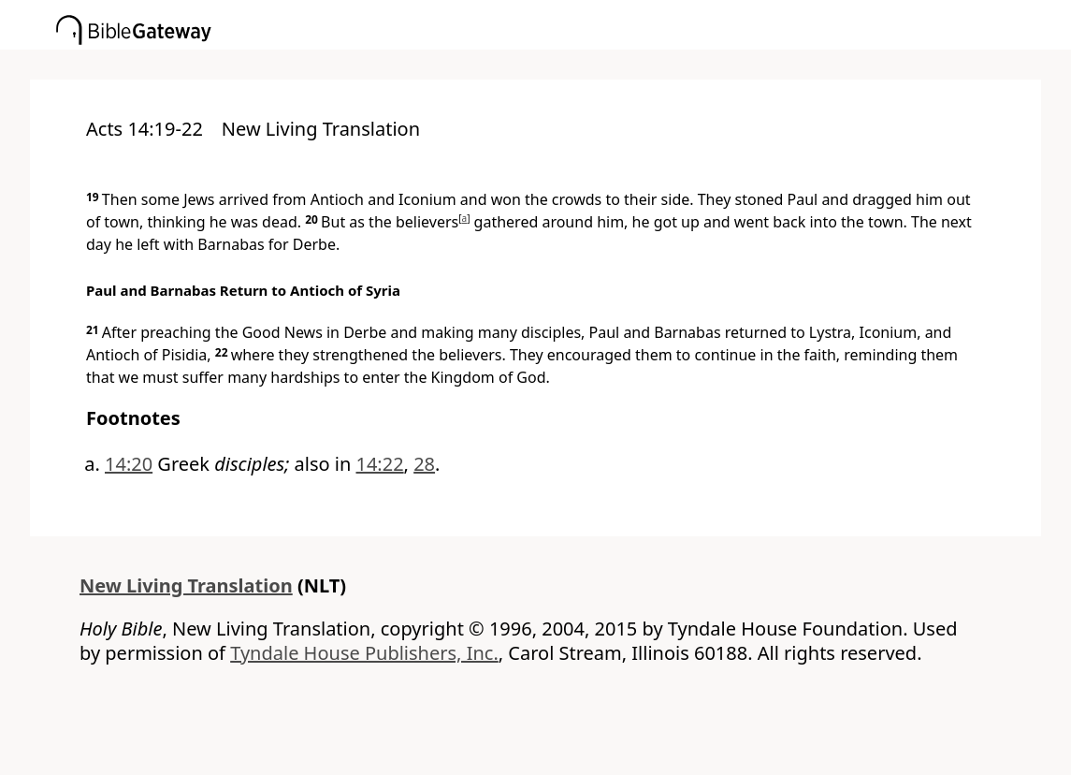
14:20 (128, 463)
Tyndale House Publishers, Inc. (364, 652)
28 (424, 463)
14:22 (379, 463)
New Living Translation (186, 585)
